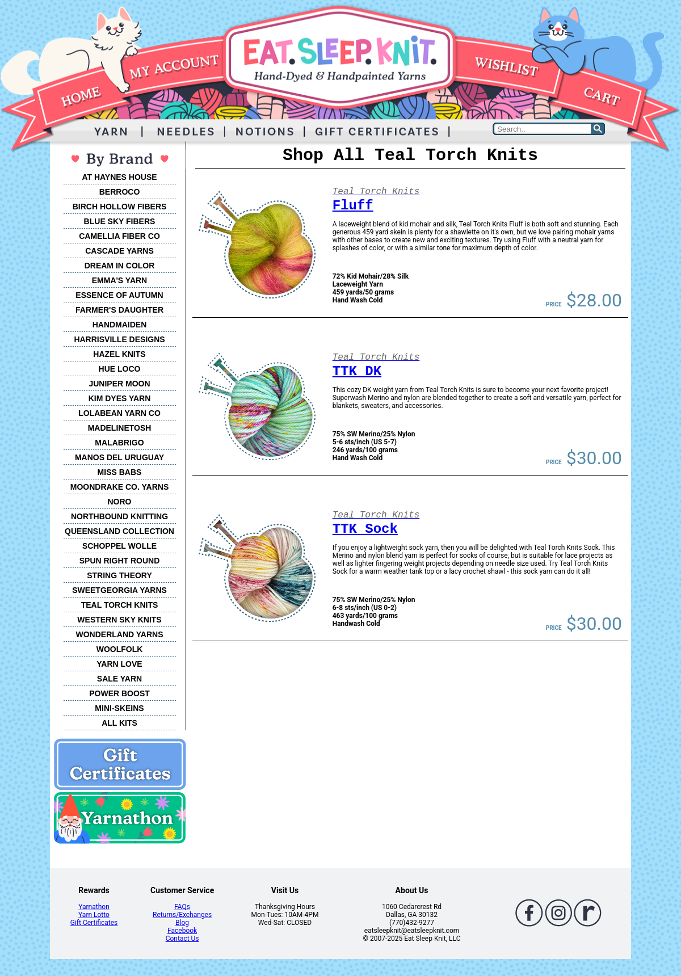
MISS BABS (120, 472)
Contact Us (182, 939)
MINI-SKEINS (119, 708)
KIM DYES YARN (120, 398)
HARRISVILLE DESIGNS (119, 339)
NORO (120, 501)
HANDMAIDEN (120, 324)
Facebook (182, 931)
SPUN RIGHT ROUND (119, 560)
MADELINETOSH (120, 427)
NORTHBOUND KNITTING (119, 516)
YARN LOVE (119, 663)
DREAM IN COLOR (120, 265)
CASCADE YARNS (119, 250)
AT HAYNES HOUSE (119, 177)
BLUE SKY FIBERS (119, 221)
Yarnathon (94, 907)
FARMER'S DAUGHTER (119, 309)
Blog (182, 923)
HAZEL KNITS (119, 354)
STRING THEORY (119, 575)
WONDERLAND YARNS (119, 634)
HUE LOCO (120, 368)
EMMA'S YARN (119, 280)
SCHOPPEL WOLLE (119, 545)
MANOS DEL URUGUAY (119, 457)
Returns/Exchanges (182, 915)
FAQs (182, 907)
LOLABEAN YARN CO (119, 413)
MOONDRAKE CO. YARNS (119, 486)
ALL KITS (119, 722)
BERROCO (119, 191)
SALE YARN (119, 678)
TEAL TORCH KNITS (119, 604)
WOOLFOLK (119, 649)
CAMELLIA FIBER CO (119, 236)
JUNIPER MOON (119, 383)
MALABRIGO (119, 442)
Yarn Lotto (94, 915)
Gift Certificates (93, 923)
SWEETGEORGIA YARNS (119, 590)
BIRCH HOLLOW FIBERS (120, 206)
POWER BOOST (119, 693)
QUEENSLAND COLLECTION (119, 531)
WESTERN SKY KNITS (119, 619)
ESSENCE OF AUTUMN (119, 295)
